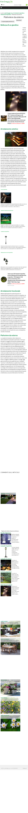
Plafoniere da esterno (9, 335)
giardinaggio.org (9, 13)
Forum (2, 4)
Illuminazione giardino (6, 14)
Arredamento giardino (18, 13)
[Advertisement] (11, 38)
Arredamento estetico (9, 129)
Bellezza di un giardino (9, 25)
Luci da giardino (5, 493)
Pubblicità (25, 768)
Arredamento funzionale (10, 291)
